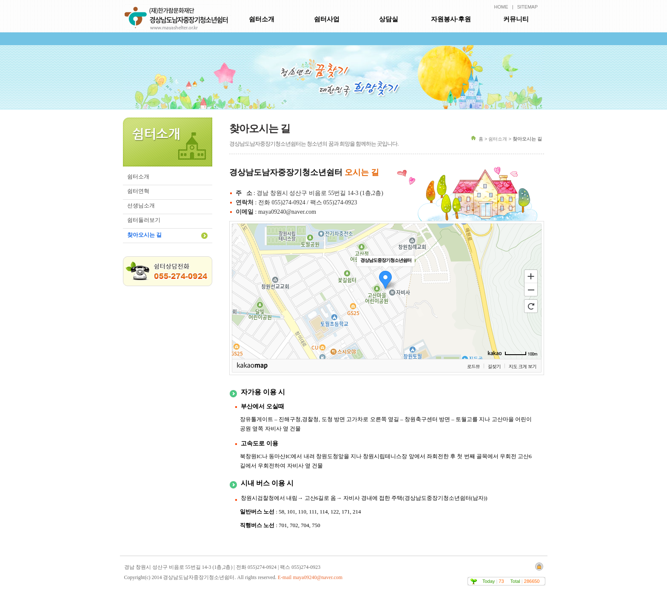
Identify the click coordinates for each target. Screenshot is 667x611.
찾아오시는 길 (144, 235)
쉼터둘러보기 (143, 220)
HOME (501, 6)
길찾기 (494, 366)
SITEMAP (527, 6)
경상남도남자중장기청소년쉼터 (178, 15)
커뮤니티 (516, 19)
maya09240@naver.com (317, 577)
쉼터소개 (261, 19)
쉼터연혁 (138, 191)
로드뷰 (473, 366)
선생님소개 (141, 205)
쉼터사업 (326, 19)
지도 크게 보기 (522, 366)
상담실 (388, 19)
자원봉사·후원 (451, 19)
